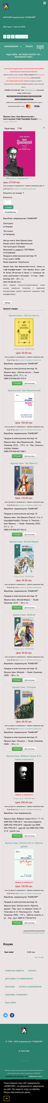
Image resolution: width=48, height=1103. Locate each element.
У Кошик (17, 383)
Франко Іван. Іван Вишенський (24, 390)
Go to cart (39, 957)
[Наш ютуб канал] (21, 36)
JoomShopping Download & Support (33, 933)
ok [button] (6, 1098)
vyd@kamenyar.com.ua (31, 90)
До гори (24, 1060)
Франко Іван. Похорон (24, 687)
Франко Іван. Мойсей (24, 614)
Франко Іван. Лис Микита (24, 463)
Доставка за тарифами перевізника (24, 189)
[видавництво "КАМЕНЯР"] (5, 6)
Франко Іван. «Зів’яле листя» (24, 315)
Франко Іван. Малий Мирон (24, 541)
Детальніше (30, 383)
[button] (31, 1092)
